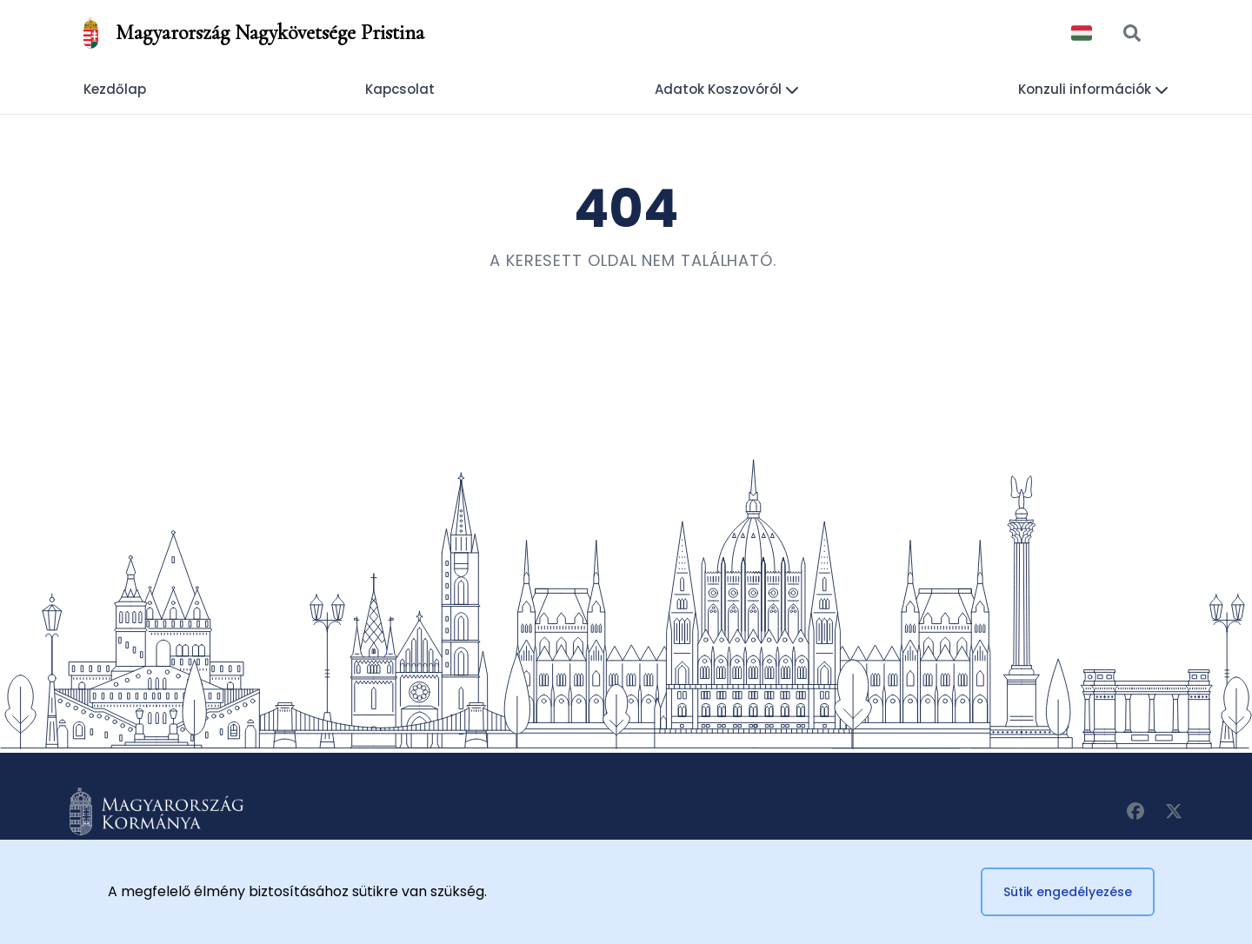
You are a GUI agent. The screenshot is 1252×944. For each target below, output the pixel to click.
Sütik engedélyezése (1067, 892)
